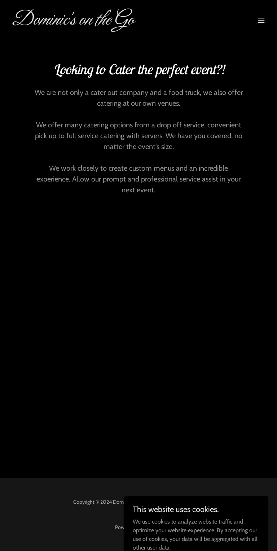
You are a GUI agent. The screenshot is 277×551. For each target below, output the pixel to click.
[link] (72, 22)
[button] (261, 20)
